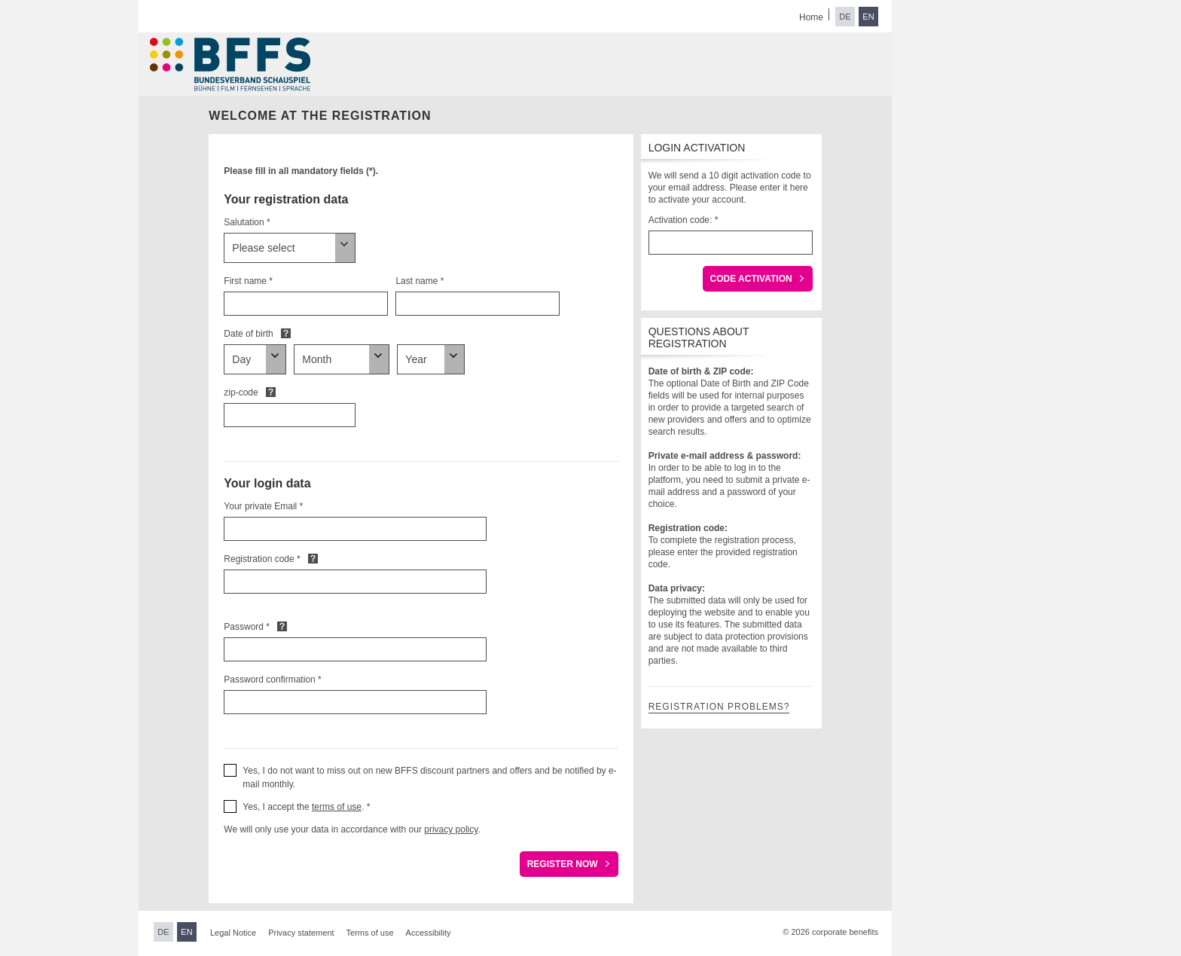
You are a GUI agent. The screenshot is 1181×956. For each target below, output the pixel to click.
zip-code (241, 392)
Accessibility (428, 932)
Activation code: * (683, 220)
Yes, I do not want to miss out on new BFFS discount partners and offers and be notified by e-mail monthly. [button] (429, 777)
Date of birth (248, 333)
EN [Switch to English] (868, 16)
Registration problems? (719, 706)
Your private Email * (263, 506)
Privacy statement (301, 932)
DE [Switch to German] (844, 16)
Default (286, 333)
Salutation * (247, 222)
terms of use (337, 807)
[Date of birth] (255, 359)
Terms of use (370, 932)
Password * (247, 627)
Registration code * (262, 559)
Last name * (419, 281)
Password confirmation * (272, 679)
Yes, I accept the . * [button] (306, 807)
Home (811, 17)
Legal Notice (233, 932)
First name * (248, 281)
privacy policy (451, 829)
